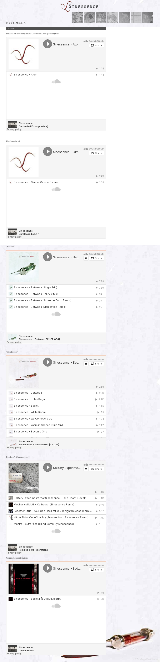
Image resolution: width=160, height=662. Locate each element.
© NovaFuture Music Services (146, 659)
